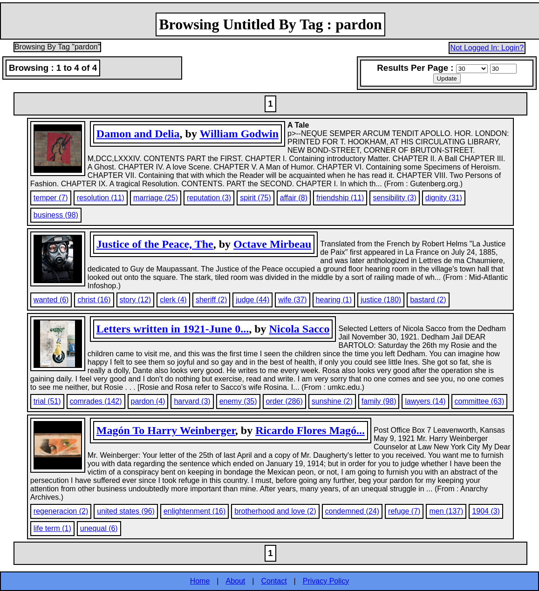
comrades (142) (96, 401)
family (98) (379, 401)
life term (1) (52, 528)
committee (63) (480, 401)
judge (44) (252, 300)
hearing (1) (334, 300)
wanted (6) (51, 300)
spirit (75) (255, 198)
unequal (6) (99, 528)
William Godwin (239, 134)
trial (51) (47, 401)
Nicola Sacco (299, 329)
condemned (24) (352, 511)
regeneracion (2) (61, 511)
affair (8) (293, 198)
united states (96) (126, 511)
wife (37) (292, 300)
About (236, 581)
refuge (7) (404, 511)
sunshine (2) (332, 401)
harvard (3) (192, 401)
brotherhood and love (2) (275, 511)
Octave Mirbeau (272, 244)
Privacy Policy (326, 581)
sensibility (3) (394, 198)
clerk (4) (173, 300)
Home (200, 581)
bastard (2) (428, 300)
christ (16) (93, 300)
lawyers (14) (425, 401)
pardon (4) (148, 401)
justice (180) (381, 300)
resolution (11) (100, 198)
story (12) (135, 300)
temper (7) (51, 198)
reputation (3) (209, 198)
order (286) (284, 401)
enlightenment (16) (194, 511)
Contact (274, 581)
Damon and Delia (138, 134)
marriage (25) (155, 198)
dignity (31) (443, 198)
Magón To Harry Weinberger (165, 430)
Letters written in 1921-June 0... (172, 329)
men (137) (446, 511)
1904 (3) (486, 511)
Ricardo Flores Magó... (310, 430)
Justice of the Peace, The (154, 244)
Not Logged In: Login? (487, 48)
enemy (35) (238, 401)
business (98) (56, 215)
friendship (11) (340, 198)
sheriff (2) (211, 300)
